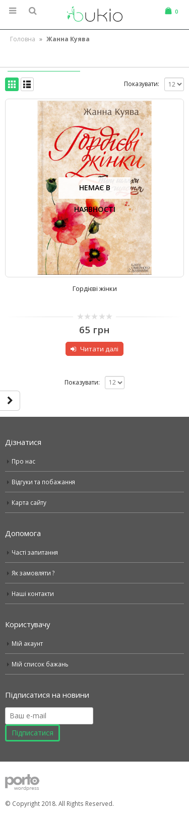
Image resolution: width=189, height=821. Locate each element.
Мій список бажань (40, 664)
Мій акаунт (27, 643)
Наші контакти (33, 593)
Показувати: (141, 84)
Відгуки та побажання (43, 482)
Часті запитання (35, 552)
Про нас (23, 461)
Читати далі (99, 348)
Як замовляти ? (33, 573)
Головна (22, 39)
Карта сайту (29, 502)
